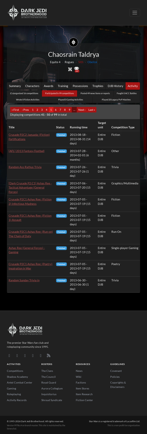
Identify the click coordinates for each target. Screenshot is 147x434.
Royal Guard (48, 382)
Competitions (15, 370)
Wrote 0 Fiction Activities (27, 99)
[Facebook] (25, 355)
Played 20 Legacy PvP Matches (116, 99)
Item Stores (82, 388)
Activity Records (17, 400)
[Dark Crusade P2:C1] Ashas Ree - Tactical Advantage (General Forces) (30, 188)
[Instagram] (32, 355)
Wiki (78, 376)
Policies (115, 376)
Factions (81, 382)
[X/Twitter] (40, 355)
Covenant (116, 370)
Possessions (80, 86)
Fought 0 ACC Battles (127, 93)
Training (63, 86)
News (79, 370)
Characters (32, 86)
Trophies (97, 86)
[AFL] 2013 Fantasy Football (26, 151)
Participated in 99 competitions (59, 93)
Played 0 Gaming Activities (70, 99)
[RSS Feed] (48, 355)
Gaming (11, 388)
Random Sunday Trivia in (24, 280)
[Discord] (9, 355)
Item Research (84, 394)
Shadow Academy (17, 376)
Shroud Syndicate (51, 400)
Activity (133, 86)
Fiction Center (84, 400)
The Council (48, 376)
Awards (48, 86)
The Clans (47, 370)
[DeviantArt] (17, 355)
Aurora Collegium (52, 388)
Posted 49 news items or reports (95, 93)
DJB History (115, 86)
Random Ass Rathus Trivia (25, 167)
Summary (15, 86)
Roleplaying (14, 394)
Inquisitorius (48, 394)
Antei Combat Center (19, 382)
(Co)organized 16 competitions (24, 93)
